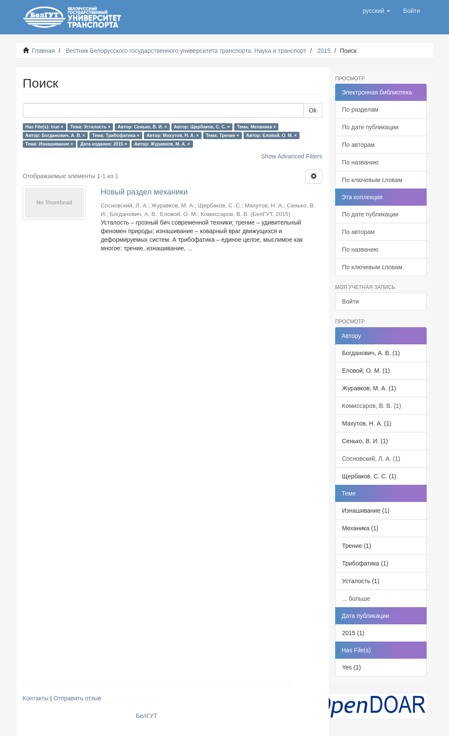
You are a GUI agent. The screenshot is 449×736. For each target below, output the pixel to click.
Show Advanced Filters (291, 156)
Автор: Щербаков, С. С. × (202, 126)
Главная (43, 50)
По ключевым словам (372, 179)
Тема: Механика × (256, 126)
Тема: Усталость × (90, 126)
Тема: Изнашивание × (49, 143)
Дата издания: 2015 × (103, 143)
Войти (350, 301)
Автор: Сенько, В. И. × (142, 126)
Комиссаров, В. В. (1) (371, 405)
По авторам (358, 144)
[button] (376, 10)
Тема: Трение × (222, 135)
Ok (313, 110)
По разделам (360, 109)
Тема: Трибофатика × (115, 135)
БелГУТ (146, 715)
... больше (356, 598)
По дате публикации (370, 127)
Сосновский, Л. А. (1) (371, 458)
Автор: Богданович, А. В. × (55, 135)
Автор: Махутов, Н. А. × (173, 135)
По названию (360, 162)
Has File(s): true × (44, 126)
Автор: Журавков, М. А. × (162, 143)
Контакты (36, 698)
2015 (323, 50)
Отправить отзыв (77, 698)
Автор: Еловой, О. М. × (271, 135)
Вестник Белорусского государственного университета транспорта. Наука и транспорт (186, 50)
